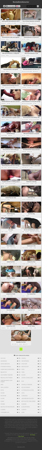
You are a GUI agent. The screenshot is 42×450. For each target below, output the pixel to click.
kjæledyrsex (13, 247)
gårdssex (10, 135)
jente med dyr (25, 167)
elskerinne (3, 215)
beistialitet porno (5, 199)
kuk (22, 381)
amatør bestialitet (27, 398)
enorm (3, 404)
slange (6, 231)
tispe (8, 247)
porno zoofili (25, 247)
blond (10, 263)
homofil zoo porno (11, 23)
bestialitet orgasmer (28, 401)
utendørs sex (5, 412)
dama (23, 231)
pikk (2, 384)
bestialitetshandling (8, 406)
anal (23, 393)
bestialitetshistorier (27, 71)
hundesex (24, 87)
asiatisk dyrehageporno (27, 199)
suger (23, 215)
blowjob (3, 395)
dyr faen (24, 363)
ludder (3, 409)
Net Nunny (32, 434)
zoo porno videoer (7, 375)
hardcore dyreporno (35, 231)
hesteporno (4, 135)
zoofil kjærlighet (27, 377)
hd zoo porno (25, 119)
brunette (4, 372)
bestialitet (3, 23)
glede (2, 398)
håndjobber (10, 215)
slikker (32, 183)
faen (22, 369)
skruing (27, 231)
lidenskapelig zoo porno (6, 381)
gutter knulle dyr (27, 390)
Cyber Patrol (21, 436)
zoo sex (3, 39)
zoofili (7, 39)
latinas (31, 167)
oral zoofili (4, 167)
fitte (2, 390)
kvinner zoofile (25, 183)
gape (35, 183)
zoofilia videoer (26, 384)
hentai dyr (14, 263)
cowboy (27, 215)
